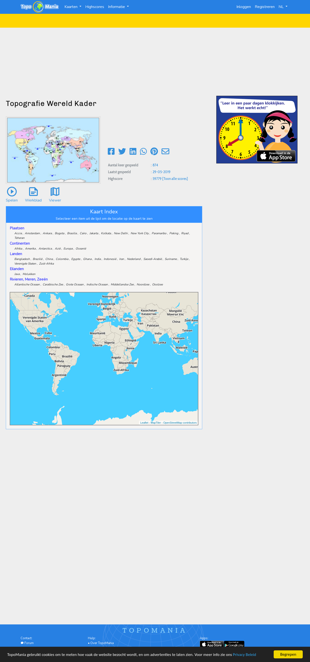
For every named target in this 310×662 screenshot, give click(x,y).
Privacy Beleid (244, 654)
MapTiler (156, 422)
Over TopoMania (102, 643)
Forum (27, 643)
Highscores (94, 6)
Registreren (265, 6)
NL (282, 6)
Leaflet (144, 422)
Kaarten (71, 6)
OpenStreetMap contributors (180, 422)
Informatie (117, 6)
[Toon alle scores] (175, 178)
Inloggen (243, 6)
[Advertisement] (155, 62)
